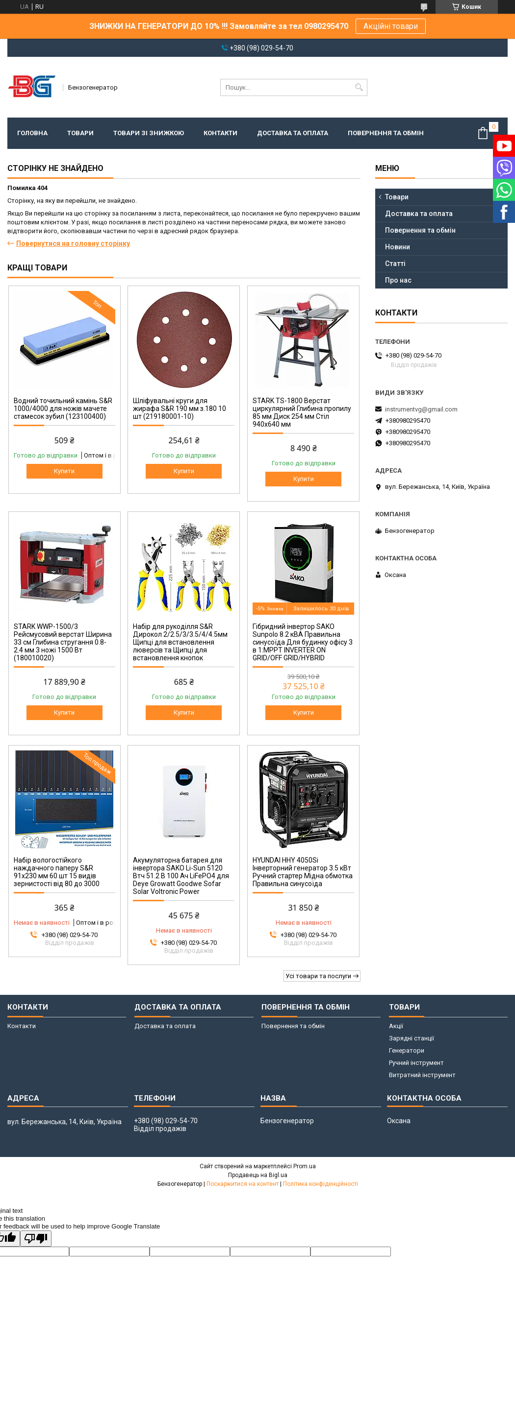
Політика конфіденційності (320, 1183)
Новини (397, 247)
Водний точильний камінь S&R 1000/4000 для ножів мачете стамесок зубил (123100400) (63, 408)
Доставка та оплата (292, 133)
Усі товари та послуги (318, 976)
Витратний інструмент (422, 1075)
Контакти (220, 133)
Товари (80, 133)
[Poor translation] (36, 1238)
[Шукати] (358, 87)
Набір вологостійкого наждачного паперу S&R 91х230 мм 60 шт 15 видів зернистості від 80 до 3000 (57, 872)
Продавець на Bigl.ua (257, 1175)
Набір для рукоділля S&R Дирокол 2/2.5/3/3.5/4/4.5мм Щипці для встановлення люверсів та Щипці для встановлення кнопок (180, 642)
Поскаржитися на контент (242, 1183)
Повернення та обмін (386, 133)
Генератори (406, 1050)
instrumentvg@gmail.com (421, 409)
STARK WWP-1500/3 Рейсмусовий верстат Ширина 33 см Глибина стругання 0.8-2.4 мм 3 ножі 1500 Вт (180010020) (63, 642)
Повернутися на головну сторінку (73, 243)
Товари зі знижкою (148, 133)
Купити (64, 471)
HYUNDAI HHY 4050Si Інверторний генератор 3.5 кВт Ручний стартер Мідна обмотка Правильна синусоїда (303, 872)
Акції (396, 1026)
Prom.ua (304, 1166)
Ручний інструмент (416, 1062)
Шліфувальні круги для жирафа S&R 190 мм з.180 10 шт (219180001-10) (179, 408)
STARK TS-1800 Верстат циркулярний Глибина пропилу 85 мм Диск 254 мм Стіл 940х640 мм (302, 412)
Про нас (398, 280)
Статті (395, 263)
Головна (32, 133)
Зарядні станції (411, 1038)
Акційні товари (390, 26)
